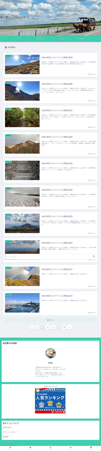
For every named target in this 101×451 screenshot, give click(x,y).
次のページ (50, 320)
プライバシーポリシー (10, 432)
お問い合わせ (7, 427)
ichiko (50, 363)
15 (64, 327)
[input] (50, 256)
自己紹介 (6, 436)
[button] (94, 256)
